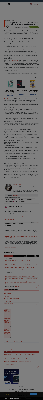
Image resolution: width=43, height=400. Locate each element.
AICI (4, 398)
